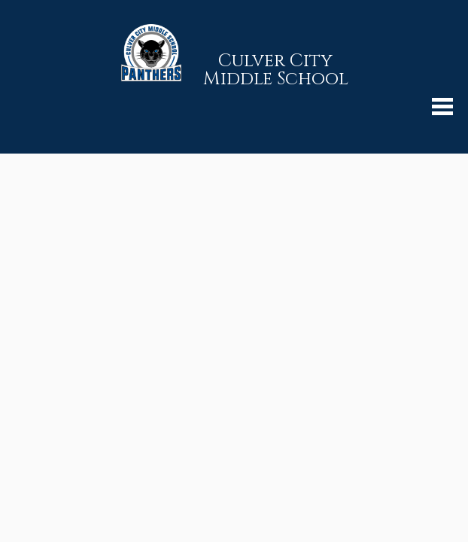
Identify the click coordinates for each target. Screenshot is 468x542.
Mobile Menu (442, 106)
